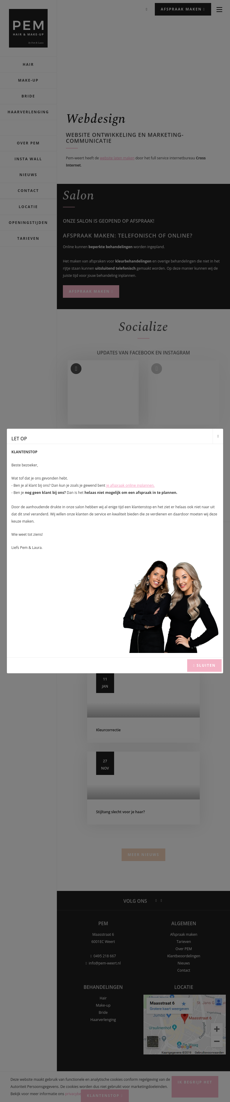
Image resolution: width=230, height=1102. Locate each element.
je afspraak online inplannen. (130, 485)
